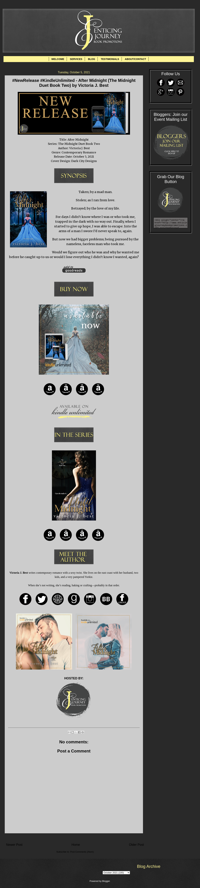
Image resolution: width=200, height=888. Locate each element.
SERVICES (76, 59)
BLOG (91, 59)
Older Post (136, 844)
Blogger (106, 881)
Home (75, 844)
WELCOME (57, 59)
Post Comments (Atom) (82, 851)
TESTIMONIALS (110, 59)
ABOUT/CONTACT (135, 59)
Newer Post (14, 844)
